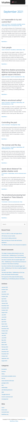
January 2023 (5, 326)
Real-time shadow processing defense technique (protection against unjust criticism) (13, 72)
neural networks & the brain (8, 380)
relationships (4, 25)
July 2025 (4, 291)
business (4, 371)
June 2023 (4, 317)
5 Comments (4, 201)
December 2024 (5, 294)
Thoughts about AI (6, 394)
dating (3, 373)
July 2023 (4, 314)
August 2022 (4, 333)
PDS (3, 385)
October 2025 (5, 289)
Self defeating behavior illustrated (16, 278)
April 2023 (4, 321)
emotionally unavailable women (18, 24)
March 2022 (4, 344)
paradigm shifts (5, 383)
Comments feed (5, 412)
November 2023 (5, 308)
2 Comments (4, 173)
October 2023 (5, 310)
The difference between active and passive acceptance (14, 244)
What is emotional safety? (12, 100)
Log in (3, 407)
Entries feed (4, 409)
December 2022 (5, 328)
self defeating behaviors (7, 389)
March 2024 (4, 301)
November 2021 (5, 353)
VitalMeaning (8, 2)
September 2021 (5, 358)
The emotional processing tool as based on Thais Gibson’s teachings (13, 197)
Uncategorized (14, 124)
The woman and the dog (11, 145)
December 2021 (5, 351)
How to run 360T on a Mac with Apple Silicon (12, 233)
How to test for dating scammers (9, 238)
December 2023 (5, 305)
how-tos (3, 378)
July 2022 (4, 335)
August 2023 (4, 312)
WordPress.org (5, 414)
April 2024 (4, 298)
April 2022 (4, 342)
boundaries (13, 49)
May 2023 (4, 319)
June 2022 (4, 337)
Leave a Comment (6, 24)
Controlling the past (9, 122)
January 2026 (5, 287)
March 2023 (4, 324)
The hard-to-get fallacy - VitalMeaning (10, 272)
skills (3, 392)
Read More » (4, 41)
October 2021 (5, 356)
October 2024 (5, 296)
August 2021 (4, 360)
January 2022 (5, 349)
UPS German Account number (8, 235)
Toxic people (6, 47)
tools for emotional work (13, 25)
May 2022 (4, 340)
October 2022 (5, 330)
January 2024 (5, 303)
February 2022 (5, 347)
